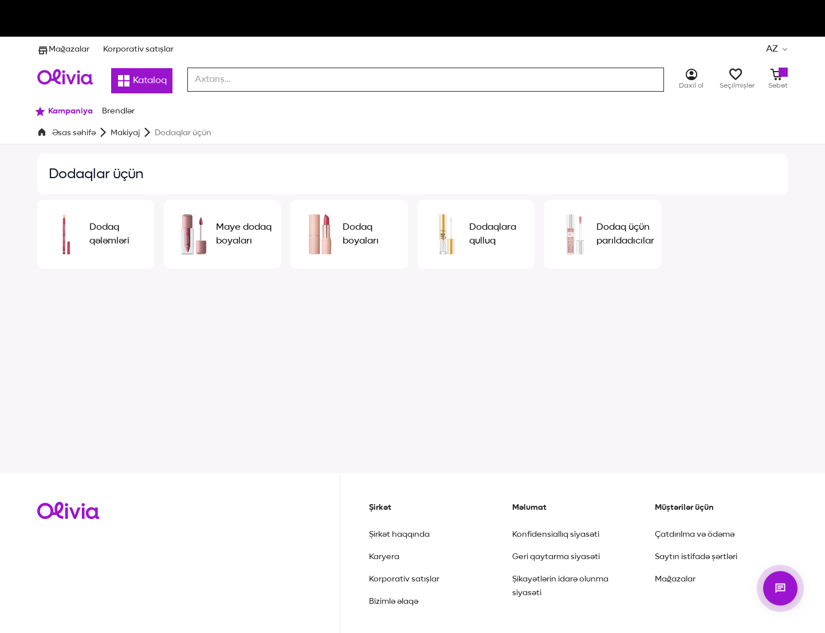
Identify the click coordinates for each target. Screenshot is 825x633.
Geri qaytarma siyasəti (556, 557)
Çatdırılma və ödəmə (694, 534)
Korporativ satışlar (138, 49)
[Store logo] (65, 76)
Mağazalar (63, 49)
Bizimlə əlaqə (393, 601)
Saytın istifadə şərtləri (696, 557)
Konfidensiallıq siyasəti (555, 534)
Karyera (384, 557)
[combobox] (425, 80)
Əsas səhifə (74, 133)
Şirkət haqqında (399, 534)
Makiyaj (125, 133)
